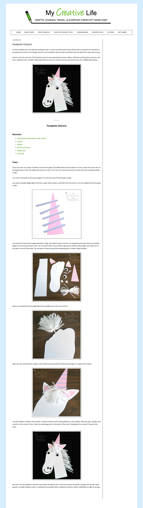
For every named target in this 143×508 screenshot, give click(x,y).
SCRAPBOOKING (82, 32)
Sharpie (19, 144)
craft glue (20, 153)
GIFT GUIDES (122, 32)
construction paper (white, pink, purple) (31, 138)
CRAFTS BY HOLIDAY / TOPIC (63, 32)
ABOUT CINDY (29, 32)
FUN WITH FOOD (97, 32)
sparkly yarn (21, 150)
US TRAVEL (110, 32)
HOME (18, 32)
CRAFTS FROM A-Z (44, 32)
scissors (20, 141)
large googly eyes (23, 147)
